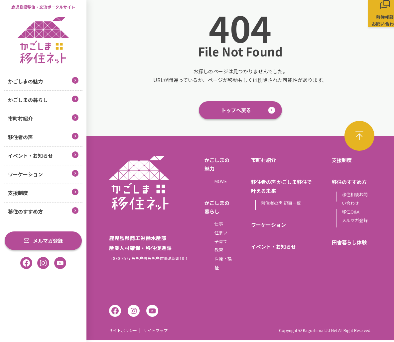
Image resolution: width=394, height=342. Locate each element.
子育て (220, 242)
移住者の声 (43, 136)
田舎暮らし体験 (349, 243)
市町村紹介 (43, 118)
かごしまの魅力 (43, 81)
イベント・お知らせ (43, 155)
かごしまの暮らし (43, 99)
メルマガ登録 (43, 240)
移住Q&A (350, 213)
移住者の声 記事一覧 (281, 204)
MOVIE (220, 182)
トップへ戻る (236, 111)
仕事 (218, 225)
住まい (220, 234)
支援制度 (43, 192)
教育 (218, 251)
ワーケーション (43, 174)
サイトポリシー (123, 332)
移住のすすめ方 (43, 211)
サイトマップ (156, 332)
